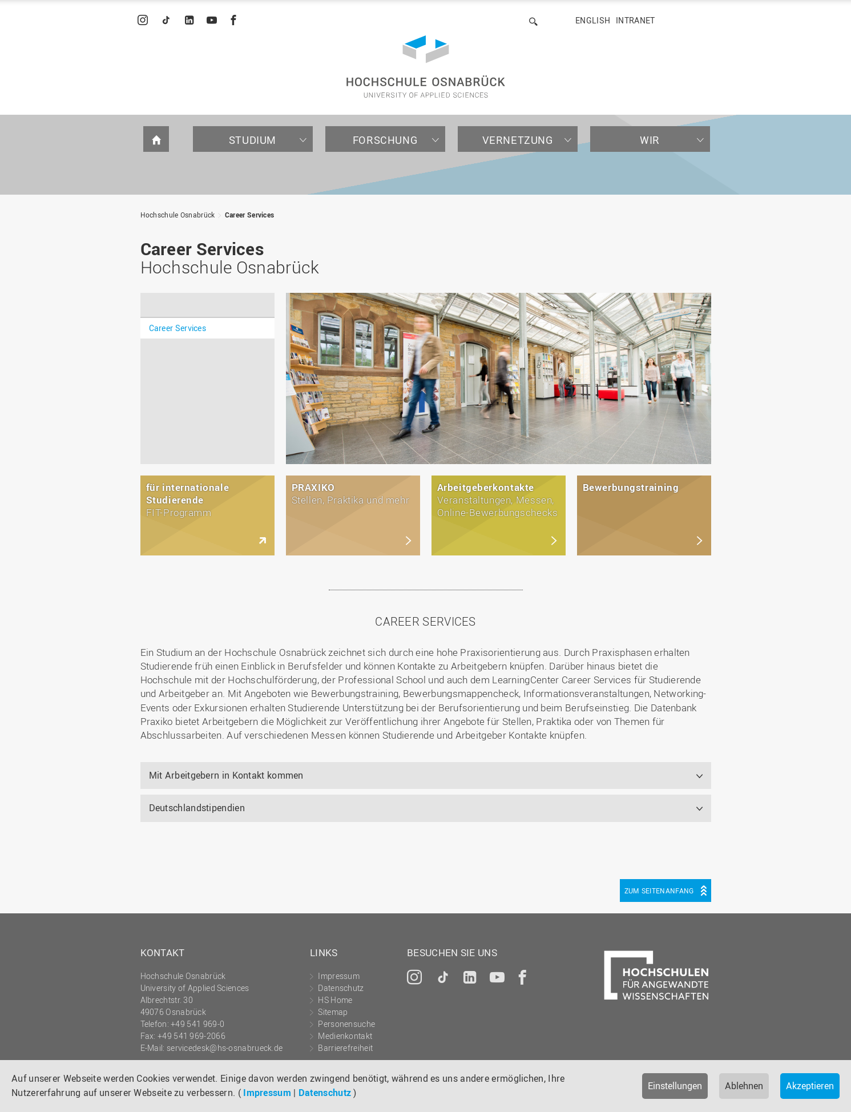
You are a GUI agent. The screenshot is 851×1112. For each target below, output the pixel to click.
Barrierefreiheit (345, 1047)
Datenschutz (325, 1092)
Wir (650, 140)
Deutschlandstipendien (197, 807)
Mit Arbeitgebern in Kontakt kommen (226, 775)
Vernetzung (517, 140)
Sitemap (333, 1011)
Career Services (250, 214)
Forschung (385, 140)
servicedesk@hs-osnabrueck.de (225, 1047)
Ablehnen (744, 1085)
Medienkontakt (345, 1035)
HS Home (335, 999)
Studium (252, 140)
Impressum (267, 1092)
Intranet (635, 20)
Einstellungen (675, 1085)
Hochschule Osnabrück (177, 214)
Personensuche (346, 1023)
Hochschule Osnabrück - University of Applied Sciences (425, 66)
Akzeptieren (810, 1085)
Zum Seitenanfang (659, 890)
